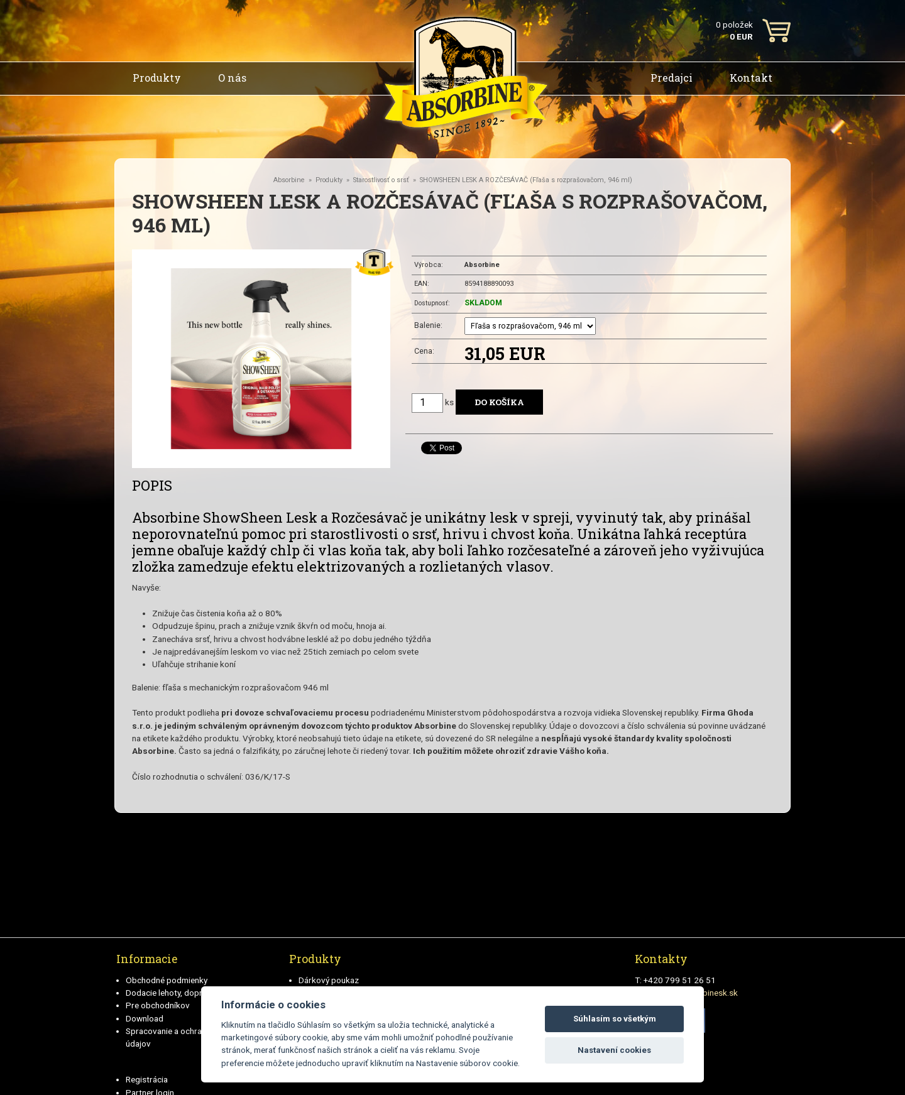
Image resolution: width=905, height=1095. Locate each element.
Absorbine (289, 180)
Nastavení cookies (614, 1050)
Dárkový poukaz (329, 980)
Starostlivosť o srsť (381, 180)
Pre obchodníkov (158, 1005)
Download (144, 1018)
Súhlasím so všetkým (614, 1018)
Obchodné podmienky (166, 980)
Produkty (157, 77)
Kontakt (751, 77)
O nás (232, 77)
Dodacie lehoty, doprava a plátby (186, 993)
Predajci (671, 77)
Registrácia (147, 1079)
